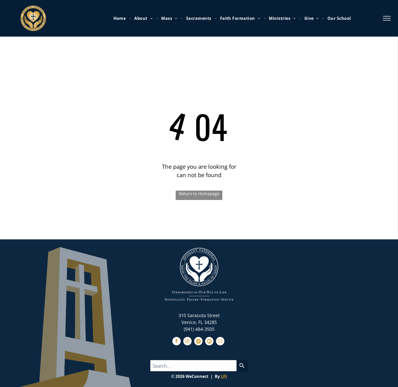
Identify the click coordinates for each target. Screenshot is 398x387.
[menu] (386, 18)
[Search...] (193, 365)
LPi (224, 376)
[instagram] (187, 342)
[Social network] (198, 342)
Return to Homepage (199, 193)
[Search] (242, 365)
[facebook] (176, 342)
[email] (220, 342)
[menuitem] (120, 18)
